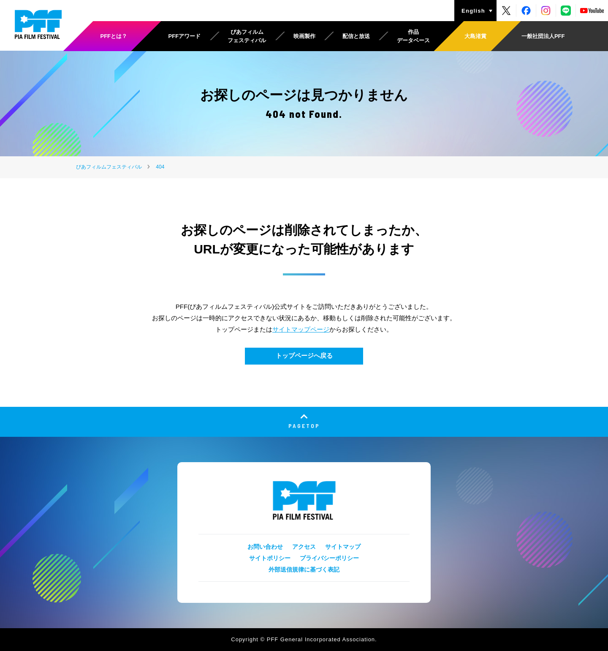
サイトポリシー (269, 558)
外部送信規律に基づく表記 (304, 569)
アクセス (304, 546)
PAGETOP (304, 425)
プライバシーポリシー (329, 558)
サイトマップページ (300, 329)
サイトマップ (343, 546)
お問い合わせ (265, 546)
